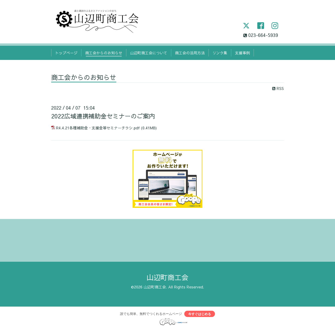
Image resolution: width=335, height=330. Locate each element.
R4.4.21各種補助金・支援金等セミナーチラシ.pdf (98, 127)
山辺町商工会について (148, 52)
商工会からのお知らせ (103, 52)
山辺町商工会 (167, 277)
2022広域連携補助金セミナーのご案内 (103, 116)
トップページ (66, 52)
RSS (278, 88)
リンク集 (219, 52)
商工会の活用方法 (190, 52)
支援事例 (242, 52)
